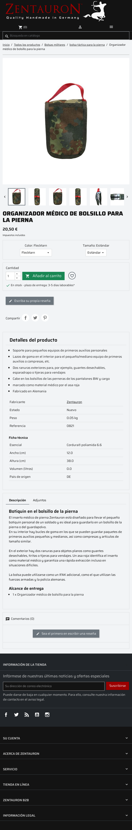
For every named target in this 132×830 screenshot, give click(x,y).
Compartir (25, 317)
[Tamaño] (96, 252)
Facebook (6, 715)
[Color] (36, 252)
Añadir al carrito (43, 276)
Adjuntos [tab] (39, 500)
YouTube (37, 715)
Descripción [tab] (17, 500)
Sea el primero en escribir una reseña (66, 633)
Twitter (16, 715)
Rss (27, 715)
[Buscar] (66, 35)
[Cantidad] (10, 276)
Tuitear (35, 317)
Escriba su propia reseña (29, 300)
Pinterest (45, 317)
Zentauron (74, 402)
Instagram (47, 715)
